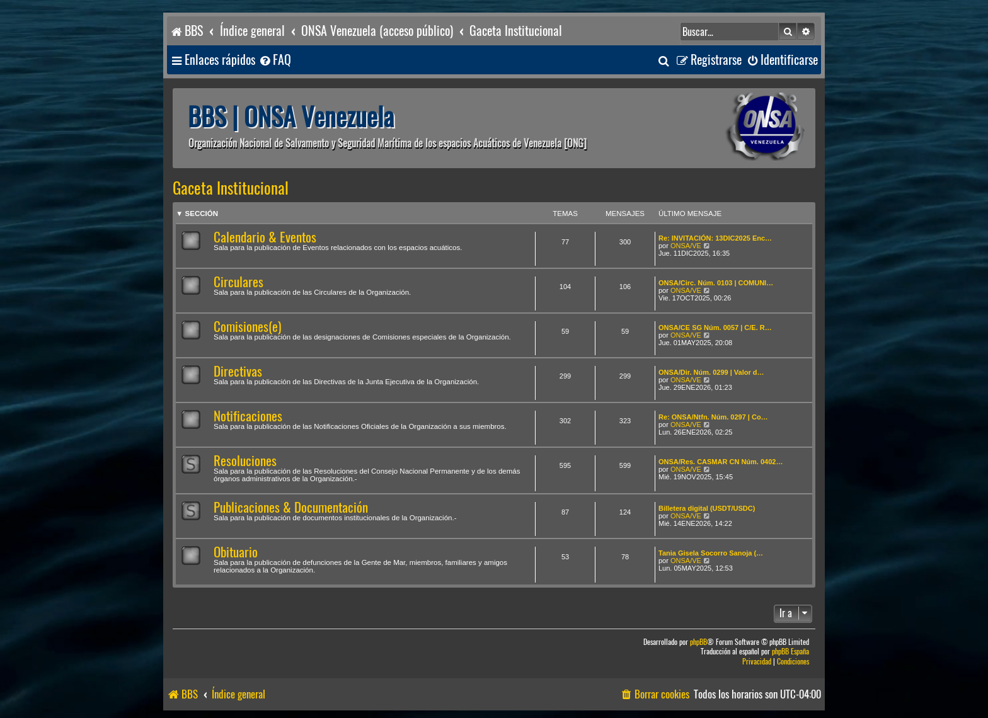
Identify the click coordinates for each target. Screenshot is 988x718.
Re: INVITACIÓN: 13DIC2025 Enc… (715, 238)
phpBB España (790, 651)
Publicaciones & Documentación (291, 507)
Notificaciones (248, 416)
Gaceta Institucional (231, 188)
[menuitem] (274, 60)
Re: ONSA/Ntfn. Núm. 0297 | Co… (713, 417)
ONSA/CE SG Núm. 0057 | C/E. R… (715, 327)
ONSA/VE (685, 245)
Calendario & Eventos (265, 237)
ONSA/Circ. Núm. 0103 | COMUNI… (715, 283)
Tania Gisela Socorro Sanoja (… (710, 553)
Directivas (238, 371)
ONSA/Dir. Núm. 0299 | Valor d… (711, 372)
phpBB (698, 642)
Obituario (236, 552)
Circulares (238, 282)
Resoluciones (245, 461)
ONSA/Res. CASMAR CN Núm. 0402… (720, 461)
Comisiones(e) (247, 326)
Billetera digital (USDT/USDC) (706, 508)
